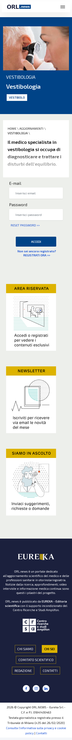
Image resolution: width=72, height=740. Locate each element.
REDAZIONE (23, 670)
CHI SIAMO (25, 649)
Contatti (41, 733)
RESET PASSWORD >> (24, 225)
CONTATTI (50, 670)
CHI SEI (49, 649)
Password (18, 204)
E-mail (15, 183)
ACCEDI (36, 241)
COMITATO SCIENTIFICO (36, 660)
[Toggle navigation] (62, 6)
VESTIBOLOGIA (18, 133)
